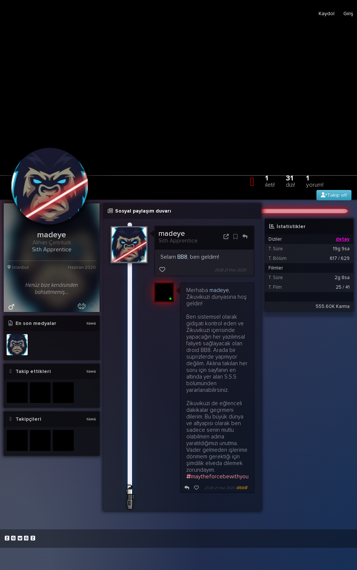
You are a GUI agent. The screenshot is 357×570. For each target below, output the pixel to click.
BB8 (182, 257)
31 (290, 181)
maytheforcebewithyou (217, 476)
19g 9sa (341, 249)
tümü (91, 323)
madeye (172, 233)
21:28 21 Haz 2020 (230, 270)
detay (343, 239)
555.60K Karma (333, 306)
